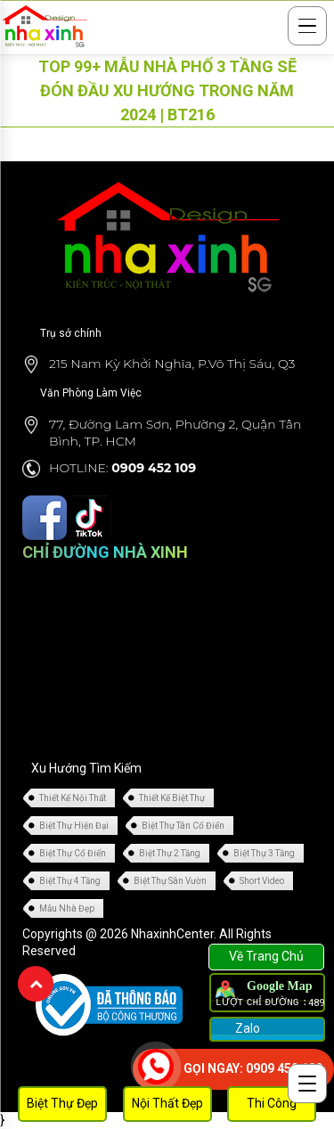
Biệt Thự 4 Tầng (70, 881)
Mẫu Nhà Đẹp (66, 908)
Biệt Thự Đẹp (62, 1103)
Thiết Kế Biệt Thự (172, 798)
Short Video (262, 881)
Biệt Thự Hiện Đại (74, 825)
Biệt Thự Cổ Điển (72, 853)
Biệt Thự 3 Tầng (264, 853)
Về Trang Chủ (266, 956)
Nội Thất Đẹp (167, 1103)
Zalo (246, 1028)
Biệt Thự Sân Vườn (170, 881)
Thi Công (272, 1103)
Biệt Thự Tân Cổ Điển (183, 825)
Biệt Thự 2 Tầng (169, 853)
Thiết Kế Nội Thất (72, 798)
